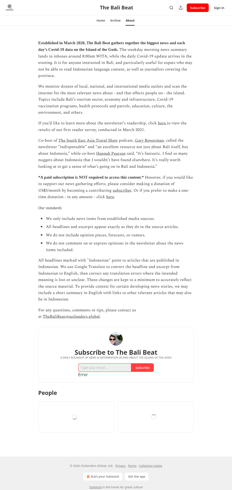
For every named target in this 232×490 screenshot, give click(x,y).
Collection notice (150, 466)
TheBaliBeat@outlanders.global (71, 316)
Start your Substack (102, 476)
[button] (101, 20)
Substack (95, 487)
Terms (132, 466)
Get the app (136, 476)
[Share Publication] (180, 7)
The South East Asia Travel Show (88, 140)
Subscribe (197, 8)
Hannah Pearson (111, 153)
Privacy (121, 466)
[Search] (171, 7)
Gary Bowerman (149, 140)
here (162, 123)
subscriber (122, 190)
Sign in (219, 8)
